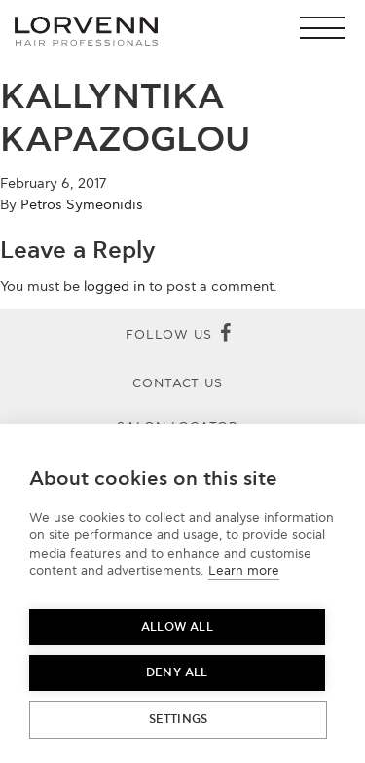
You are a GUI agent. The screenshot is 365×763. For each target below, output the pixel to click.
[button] (327, 27)
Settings (178, 719)
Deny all (177, 673)
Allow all (177, 627)
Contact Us (178, 383)
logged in (114, 286)
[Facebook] (225, 334)
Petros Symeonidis (81, 205)
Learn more (243, 571)
